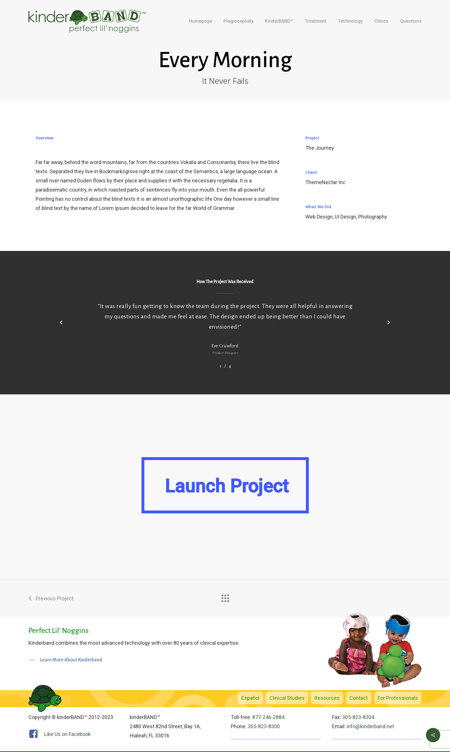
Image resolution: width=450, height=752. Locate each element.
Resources (327, 698)
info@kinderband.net (370, 726)
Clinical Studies (286, 698)
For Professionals (398, 698)
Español (250, 698)
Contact (359, 698)
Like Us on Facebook (67, 734)
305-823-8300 (264, 726)
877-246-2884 (268, 717)
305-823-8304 (358, 717)
